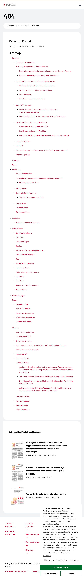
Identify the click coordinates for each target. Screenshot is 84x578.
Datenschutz (39, 571)
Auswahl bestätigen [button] (50, 574)
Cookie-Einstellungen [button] (16, 571)
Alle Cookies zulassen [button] (61, 567)
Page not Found (22, 26)
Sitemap (35, 26)
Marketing (73, 560)
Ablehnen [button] (72, 574)
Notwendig (49, 560)
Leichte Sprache (30, 526)
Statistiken (62, 560)
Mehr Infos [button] (47, 556)
